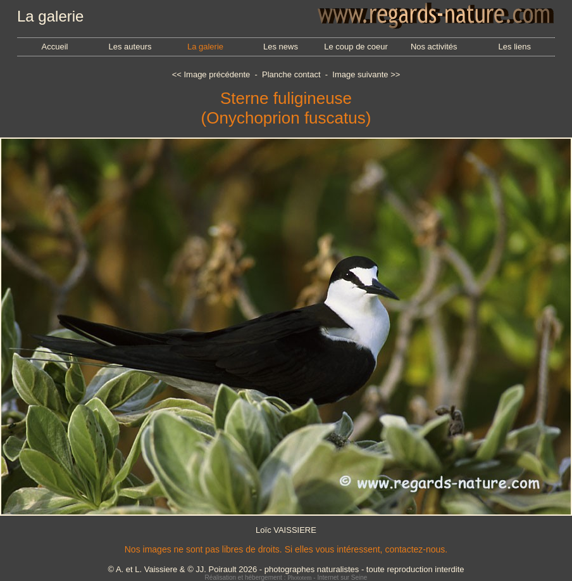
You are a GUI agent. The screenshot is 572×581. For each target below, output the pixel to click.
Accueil (55, 46)
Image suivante (360, 74)
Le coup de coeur (355, 46)
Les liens (515, 46)
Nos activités (434, 46)
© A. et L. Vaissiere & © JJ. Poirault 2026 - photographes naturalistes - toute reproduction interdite (286, 569)
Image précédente (216, 74)
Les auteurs (130, 46)
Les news (280, 46)
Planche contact (291, 74)
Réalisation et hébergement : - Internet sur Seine (286, 577)
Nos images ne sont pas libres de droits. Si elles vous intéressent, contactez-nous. (286, 549)
